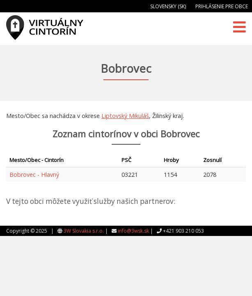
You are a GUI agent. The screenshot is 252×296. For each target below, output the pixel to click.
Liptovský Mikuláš (125, 116)
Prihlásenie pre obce (221, 6)
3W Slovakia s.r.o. (84, 230)
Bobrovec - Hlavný (34, 174)
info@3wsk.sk (133, 230)
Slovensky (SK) (168, 6)
